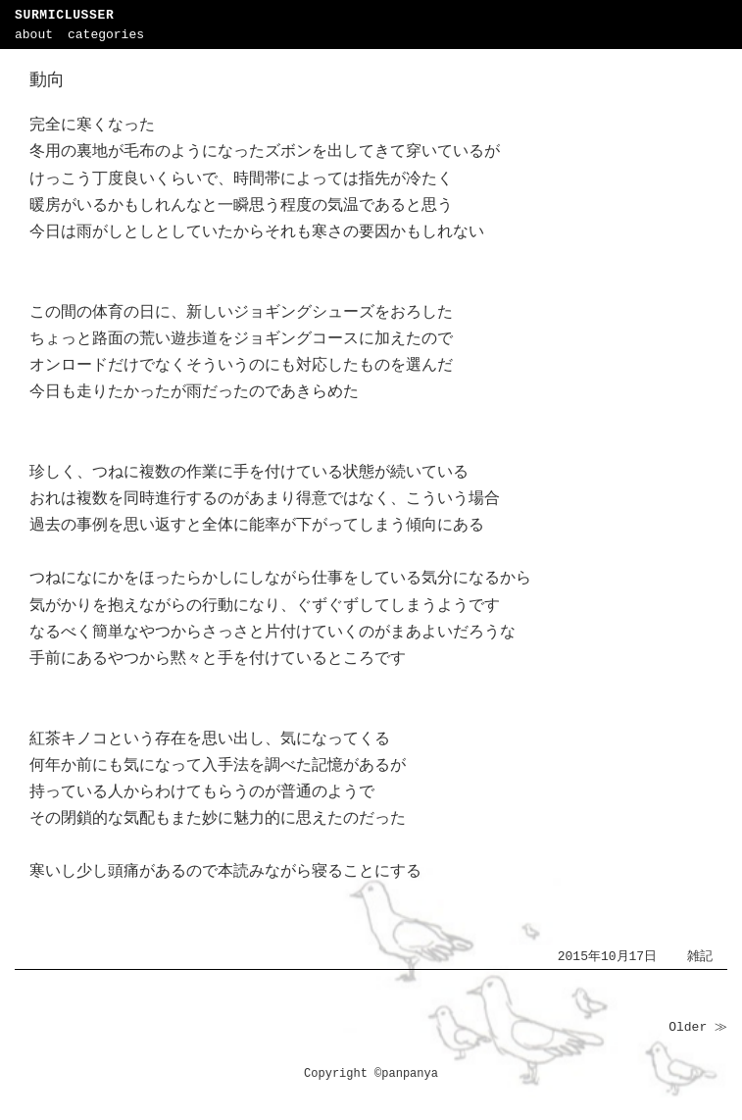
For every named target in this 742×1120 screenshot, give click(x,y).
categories (106, 34)
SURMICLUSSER (64, 15)
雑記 (700, 956)
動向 (47, 80)
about (34, 34)
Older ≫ (697, 1027)
